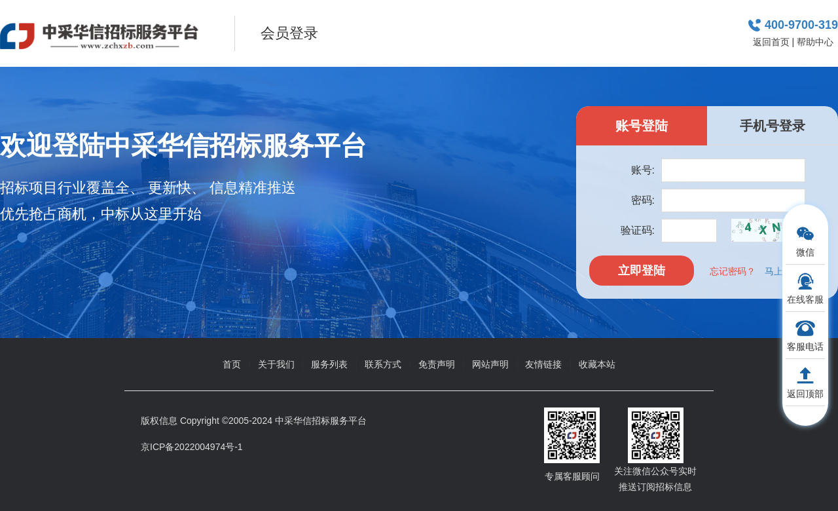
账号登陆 (641, 126)
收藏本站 (597, 364)
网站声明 (490, 364)
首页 (232, 364)
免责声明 (436, 364)
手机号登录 (772, 126)
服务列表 (329, 364)
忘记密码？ (733, 271)
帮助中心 (815, 42)
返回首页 (771, 42)
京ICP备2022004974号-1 (192, 447)
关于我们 (276, 364)
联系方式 (383, 364)
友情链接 (543, 364)
